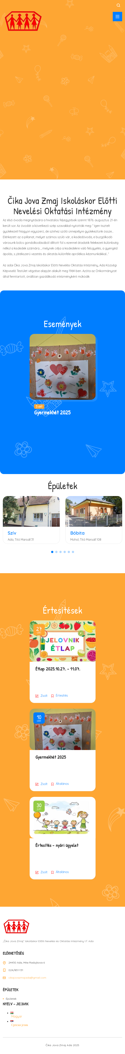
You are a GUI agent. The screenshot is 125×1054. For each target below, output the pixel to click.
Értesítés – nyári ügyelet (56, 845)
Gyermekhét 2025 (52, 412)
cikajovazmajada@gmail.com (27, 977)
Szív (12, 533)
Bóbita (77, 533)
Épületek (11, 998)
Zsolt (44, 696)
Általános (62, 784)
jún (39, 807)
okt (39, 630)
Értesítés (62, 695)
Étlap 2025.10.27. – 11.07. (57, 669)
